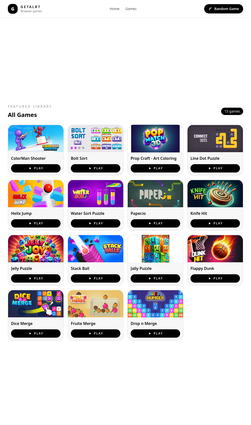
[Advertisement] (102, 60)
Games (131, 8)
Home (115, 8)
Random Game (223, 8)
